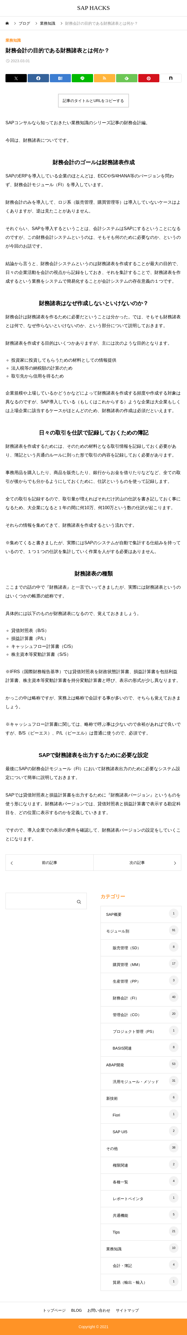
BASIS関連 (122, 1048)
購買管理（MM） (127, 964)
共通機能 (120, 1215)
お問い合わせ (98, 1310)
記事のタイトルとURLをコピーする (93, 100)
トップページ (54, 1310)
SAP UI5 (120, 1132)
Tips (116, 1232)
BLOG (76, 1310)
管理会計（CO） (127, 1015)
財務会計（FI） (126, 998)
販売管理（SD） (127, 948)
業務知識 (13, 40)
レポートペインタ (128, 1199)
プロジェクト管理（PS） (134, 1031)
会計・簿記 (122, 1265)
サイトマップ (127, 1310)
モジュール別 (117, 931)
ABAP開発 (115, 1065)
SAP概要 (114, 914)
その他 (112, 1148)
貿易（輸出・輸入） (130, 1282)
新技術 (112, 1098)
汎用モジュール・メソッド (136, 1081)
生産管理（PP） (127, 981)
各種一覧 (120, 1182)
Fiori (116, 1115)
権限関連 (120, 1165)
